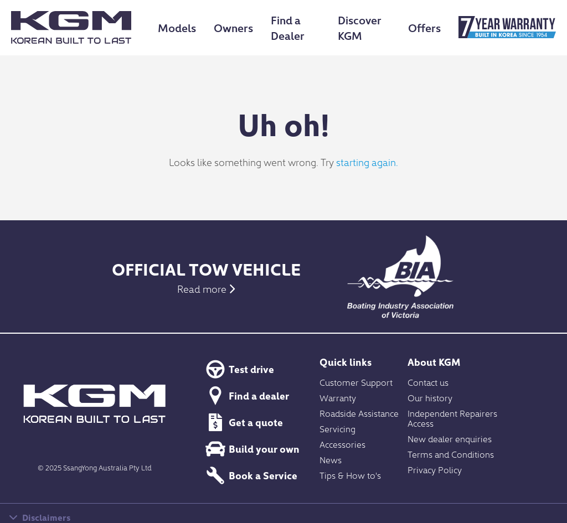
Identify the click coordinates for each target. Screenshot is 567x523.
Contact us (428, 382)
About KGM (434, 362)
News (330, 459)
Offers (424, 27)
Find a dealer (245, 395)
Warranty (337, 397)
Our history (430, 397)
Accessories (342, 444)
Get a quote (242, 422)
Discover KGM (360, 27)
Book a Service (249, 475)
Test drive (238, 369)
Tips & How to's (350, 475)
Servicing (337, 428)
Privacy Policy (435, 469)
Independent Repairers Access (452, 418)
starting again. (367, 162)
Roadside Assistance (359, 413)
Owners (233, 27)
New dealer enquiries (450, 438)
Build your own (251, 449)
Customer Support (356, 382)
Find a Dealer (288, 27)
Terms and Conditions (451, 454)
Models (177, 27)
